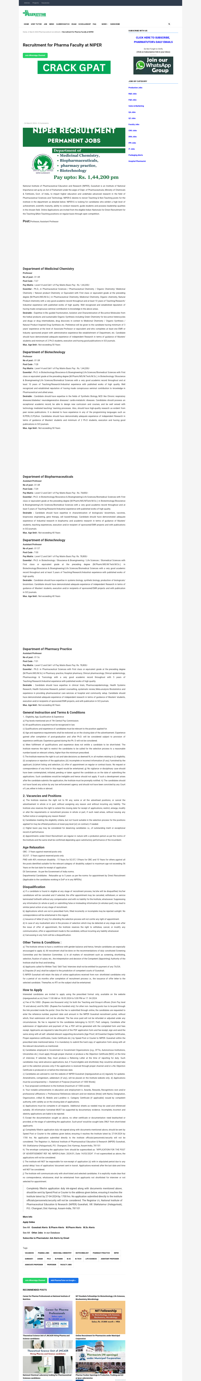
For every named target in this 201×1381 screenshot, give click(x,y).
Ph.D (49, 1259)
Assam (40, 1259)
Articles (27, 3)
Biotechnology (82, 1253)
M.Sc (69, 1259)
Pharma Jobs (43, 1253)
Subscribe (124, 25)
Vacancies (45, 3)
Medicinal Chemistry (62, 1253)
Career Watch (67, 25)
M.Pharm (59, 1259)
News (54, 25)
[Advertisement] (45, 243)
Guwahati (29, 1259)
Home (26, 25)
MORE (112, 25)
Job (48, 25)
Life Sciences (91, 1259)
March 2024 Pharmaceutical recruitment (44, 32)
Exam (79, 25)
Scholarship (91, 25)
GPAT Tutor (37, 25)
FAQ (101, 25)
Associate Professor (34, 1265)
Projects (36, 3)
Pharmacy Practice (101, 1253)
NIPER (116, 1253)
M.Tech (78, 1259)
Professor (51, 1265)
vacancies (29, 1253)
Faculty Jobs (66, 1265)
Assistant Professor (110, 1259)
